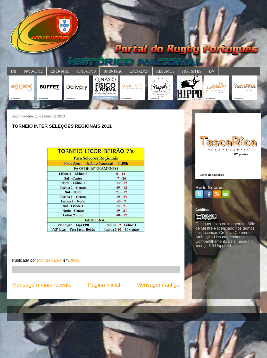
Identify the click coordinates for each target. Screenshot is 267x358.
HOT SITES (191, 71)
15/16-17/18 (86, 71)
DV (212, 71)
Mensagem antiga (158, 285)
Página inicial (104, 285)
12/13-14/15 (59, 71)
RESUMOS (165, 71)
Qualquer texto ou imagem (218, 224)
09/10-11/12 (33, 71)
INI (13, 71)
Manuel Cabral (50, 260)
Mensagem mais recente (42, 285)
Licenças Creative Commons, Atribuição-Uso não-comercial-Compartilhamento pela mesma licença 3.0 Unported (224, 239)
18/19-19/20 (112, 71)
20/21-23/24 (139, 71)
